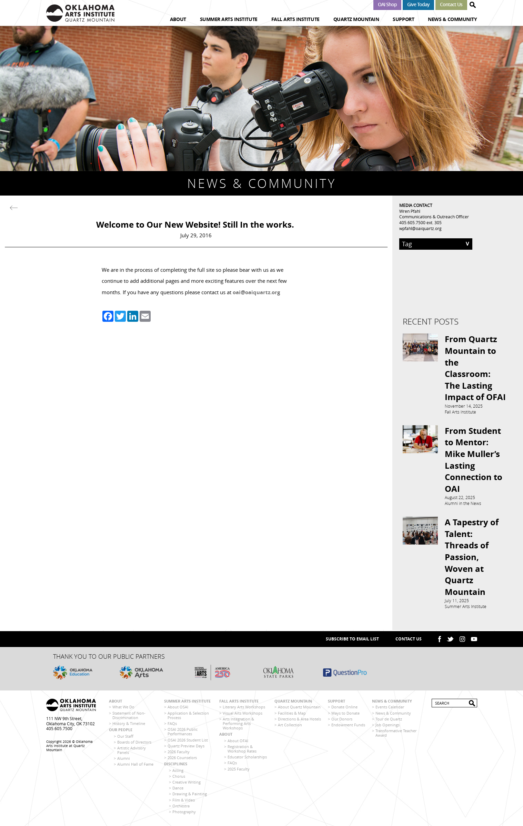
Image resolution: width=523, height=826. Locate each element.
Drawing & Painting (189, 794)
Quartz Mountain (356, 19)
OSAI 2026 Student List (188, 740)
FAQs (172, 724)
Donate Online (344, 707)
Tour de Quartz (388, 719)
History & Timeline (128, 724)
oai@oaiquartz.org (256, 292)
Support (403, 19)
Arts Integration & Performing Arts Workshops (238, 724)
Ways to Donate (345, 713)
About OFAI (238, 741)
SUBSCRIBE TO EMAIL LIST (352, 640)
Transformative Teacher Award (395, 734)
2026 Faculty (179, 752)
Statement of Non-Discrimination (128, 716)
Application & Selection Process (188, 716)
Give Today (418, 4)
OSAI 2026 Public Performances (183, 732)
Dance (177, 789)
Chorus (178, 776)
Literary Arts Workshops (244, 707)
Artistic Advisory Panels (131, 751)
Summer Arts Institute (229, 19)
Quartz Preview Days (186, 746)
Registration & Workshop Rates (242, 749)
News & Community (452, 19)
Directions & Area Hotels (299, 719)
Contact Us (451, 4)
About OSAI (178, 707)
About (178, 19)
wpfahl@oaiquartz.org (420, 228)
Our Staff (125, 736)
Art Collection (290, 725)
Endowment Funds (348, 725)
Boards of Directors (134, 742)
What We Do (123, 707)
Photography (184, 812)
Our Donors (341, 719)
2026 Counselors (182, 758)
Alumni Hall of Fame (135, 765)
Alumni (123, 759)
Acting (177, 771)
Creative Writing (186, 782)
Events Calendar (389, 707)
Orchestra (181, 806)
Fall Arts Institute (295, 19)
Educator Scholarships (247, 757)
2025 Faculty (239, 769)
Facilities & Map (292, 713)
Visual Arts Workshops (242, 713)
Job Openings (387, 725)
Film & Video (183, 800)
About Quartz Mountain (299, 707)
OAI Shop (387, 4)
